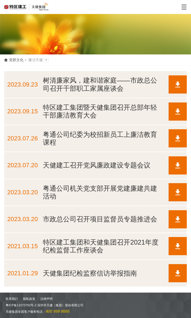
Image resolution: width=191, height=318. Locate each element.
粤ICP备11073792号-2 (21, 305)
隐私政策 (29, 298)
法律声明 (46, 298)
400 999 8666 (58, 311)
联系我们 (12, 298)
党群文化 (16, 60)
